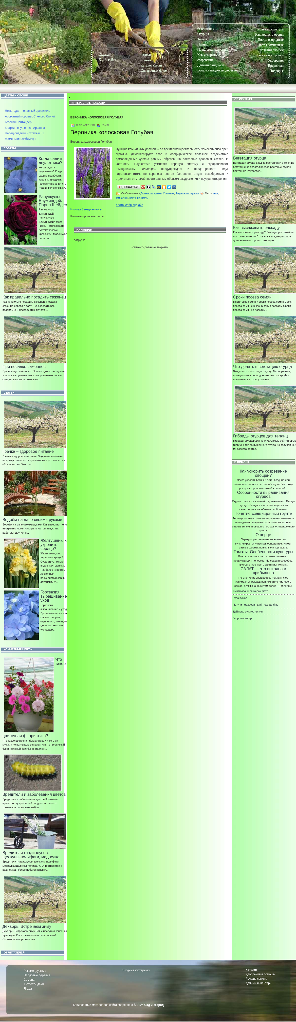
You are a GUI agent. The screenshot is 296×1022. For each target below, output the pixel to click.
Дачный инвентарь (258, 983)
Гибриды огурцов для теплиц (260, 436)
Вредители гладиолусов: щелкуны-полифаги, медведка (30, 854)
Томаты (202, 39)
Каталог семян (151, 65)
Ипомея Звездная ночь (86, 209)
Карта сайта (107, 60)
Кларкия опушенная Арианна (25, 128)
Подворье (277, 71)
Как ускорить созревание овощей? (263, 473)
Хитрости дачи (34, 984)
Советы (146, 60)
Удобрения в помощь (260, 974)
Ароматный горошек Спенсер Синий (30, 116)
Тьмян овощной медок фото (250, 591)
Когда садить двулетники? (51, 160)
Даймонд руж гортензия (248, 611)
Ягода (28, 988)
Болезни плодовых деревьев (217, 70)
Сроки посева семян (252, 297)
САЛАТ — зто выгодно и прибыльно (263, 571)
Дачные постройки (270, 55)
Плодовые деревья (37, 975)
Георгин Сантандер (18, 122)
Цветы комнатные (271, 45)
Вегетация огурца (249, 158)
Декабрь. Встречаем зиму (26, 926)
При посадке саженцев (24, 366)
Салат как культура (270, 29)
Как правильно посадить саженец (34, 297)
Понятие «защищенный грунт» (263, 513)
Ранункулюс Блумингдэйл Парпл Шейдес (53, 200)
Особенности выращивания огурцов (263, 494)
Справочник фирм (154, 70)
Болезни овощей (272, 50)
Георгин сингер (242, 618)
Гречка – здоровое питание (28, 451)
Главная (104, 54)
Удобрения (276, 60)
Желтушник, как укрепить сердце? (55, 544)
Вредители (276, 66)
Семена (29, 979)
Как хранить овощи (269, 34)
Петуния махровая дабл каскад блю (255, 604)
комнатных (122, 198)
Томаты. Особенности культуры (263, 551)
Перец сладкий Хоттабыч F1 (24, 133)
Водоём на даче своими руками (32, 519)
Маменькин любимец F (21, 139)
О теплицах (205, 29)
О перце (263, 534)
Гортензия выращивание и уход (55, 596)
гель (215, 193)
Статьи (146, 55)
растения (135, 198)
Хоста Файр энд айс (129, 205)
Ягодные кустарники (187, 193)
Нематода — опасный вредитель (27, 111)
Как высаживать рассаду (256, 227)
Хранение (168, 193)
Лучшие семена (256, 978)
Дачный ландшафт (210, 65)
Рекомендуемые (35, 971)
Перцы (202, 44)
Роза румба (240, 597)
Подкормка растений (212, 49)
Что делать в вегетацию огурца (262, 366)
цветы (144, 198)
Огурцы (203, 34)
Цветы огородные (271, 40)
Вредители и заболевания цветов (34, 794)
